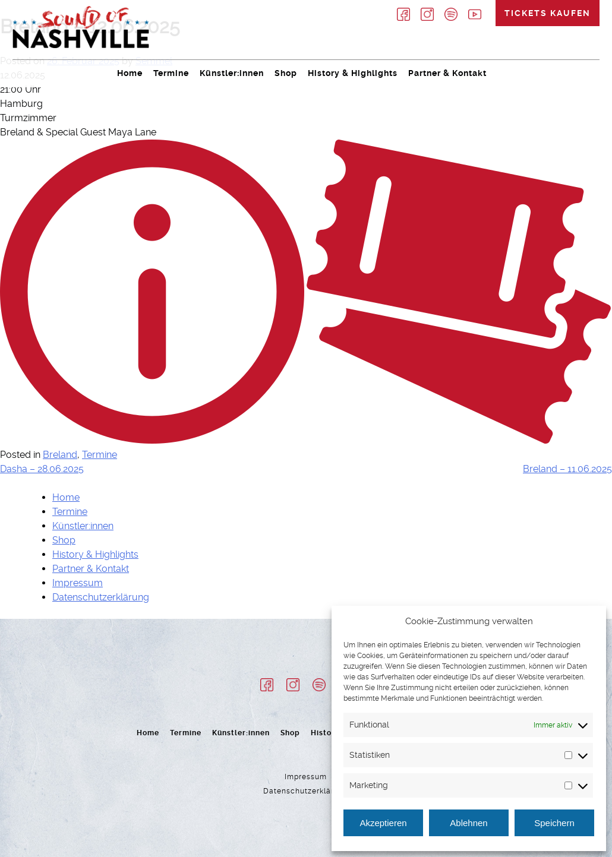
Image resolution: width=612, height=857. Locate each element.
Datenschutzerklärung (100, 597)
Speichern (554, 823)
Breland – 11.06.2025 (567, 469)
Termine (171, 73)
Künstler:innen (232, 73)
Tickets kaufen (547, 13)
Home (130, 73)
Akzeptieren (382, 823)
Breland (60, 454)
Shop (286, 73)
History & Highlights (353, 73)
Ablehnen (468, 823)
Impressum (77, 583)
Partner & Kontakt (447, 73)
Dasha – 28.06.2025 (42, 469)
